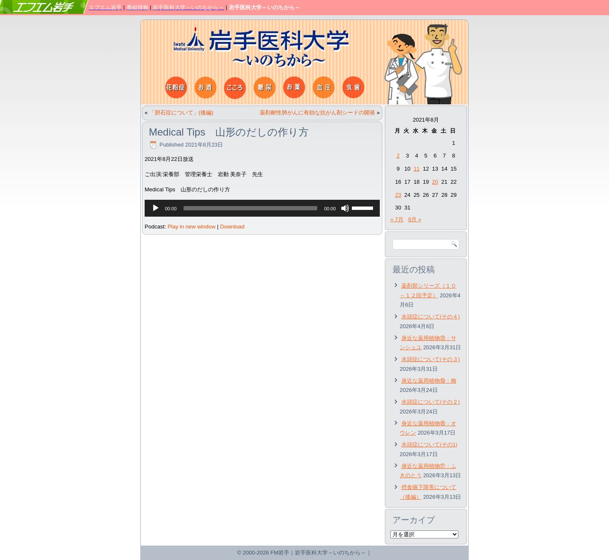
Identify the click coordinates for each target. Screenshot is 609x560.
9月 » (414, 219)
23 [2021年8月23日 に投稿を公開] (398, 195)
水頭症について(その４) (430, 316)
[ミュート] (345, 208)
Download (232, 226)
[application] (262, 208)
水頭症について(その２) (430, 402)
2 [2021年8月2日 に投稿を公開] (398, 155)
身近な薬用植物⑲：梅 (428, 381)
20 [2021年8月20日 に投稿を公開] (435, 182)
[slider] (251, 208)
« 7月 (396, 219)
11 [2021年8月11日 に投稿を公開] (417, 169)
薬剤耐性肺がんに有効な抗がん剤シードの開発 (317, 112)
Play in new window (191, 226)
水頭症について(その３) (430, 359)
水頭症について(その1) (429, 444)
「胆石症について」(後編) (181, 112)
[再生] (155, 208)
